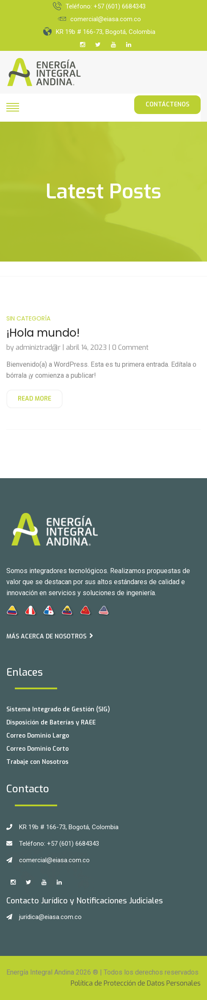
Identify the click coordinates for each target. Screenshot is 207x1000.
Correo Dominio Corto (37, 749)
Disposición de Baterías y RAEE (51, 723)
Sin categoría (28, 325)
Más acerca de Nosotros (49, 636)
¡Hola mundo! (43, 339)
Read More (34, 405)
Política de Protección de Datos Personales (136, 983)
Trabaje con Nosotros (37, 762)
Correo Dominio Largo (37, 736)
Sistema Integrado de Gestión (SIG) (58, 709)
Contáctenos (167, 104)
